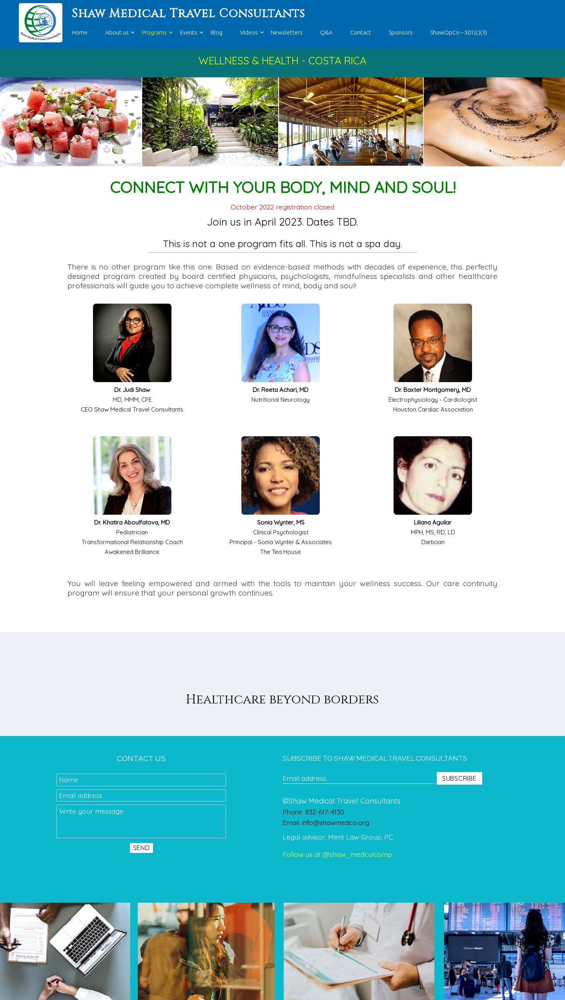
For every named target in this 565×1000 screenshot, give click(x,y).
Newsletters (287, 32)
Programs (154, 32)
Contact (360, 32)
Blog (216, 32)
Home (79, 32)
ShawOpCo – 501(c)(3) (458, 32)
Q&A (326, 32)
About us (117, 32)
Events (188, 32)
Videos (249, 32)
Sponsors (401, 32)
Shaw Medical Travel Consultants (188, 13)
